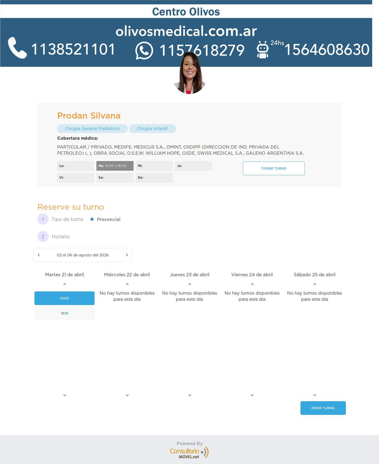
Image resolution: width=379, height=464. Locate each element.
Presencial (108, 219)
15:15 (64, 313)
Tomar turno (273, 168)
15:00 (64, 298)
